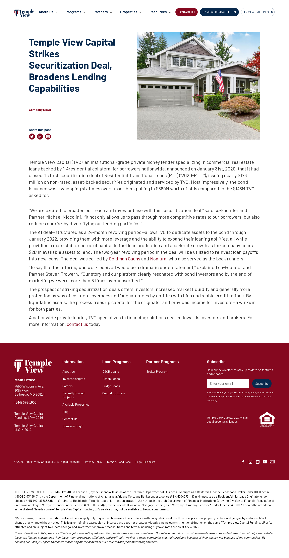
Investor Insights (73, 379)
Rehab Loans (111, 379)
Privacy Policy (93, 461)
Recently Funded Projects (73, 395)
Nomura (158, 258)
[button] (47, 13)
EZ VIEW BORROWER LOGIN (219, 12)
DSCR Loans (110, 371)
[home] (24, 12)
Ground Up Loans (113, 393)
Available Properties (76, 404)
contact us (77, 324)
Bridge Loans (111, 386)
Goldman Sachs (124, 258)
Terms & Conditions (119, 461)
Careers (67, 386)
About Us (68, 371)
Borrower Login (72, 426)
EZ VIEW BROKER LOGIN (258, 12)
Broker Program (157, 371)
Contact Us (69, 419)
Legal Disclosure (145, 461)
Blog (65, 411)
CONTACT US (186, 12)
